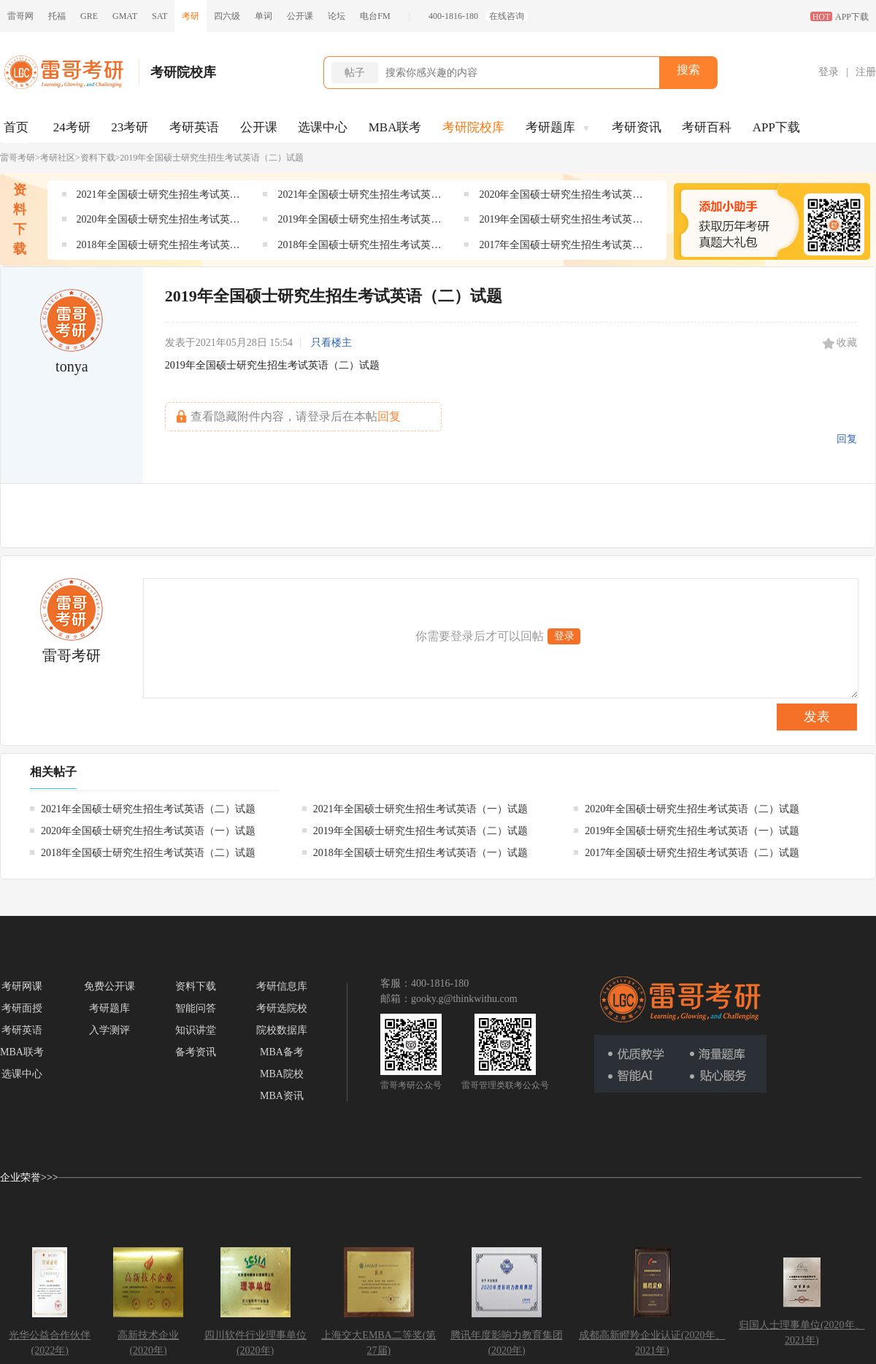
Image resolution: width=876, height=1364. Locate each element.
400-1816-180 (453, 16)
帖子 (355, 72)
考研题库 (558, 127)
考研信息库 (281, 986)
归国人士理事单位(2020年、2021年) (802, 1332)
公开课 (300, 16)
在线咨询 (506, 16)
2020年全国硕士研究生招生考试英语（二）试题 (560, 197)
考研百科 (706, 127)
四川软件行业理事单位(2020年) (255, 1343)
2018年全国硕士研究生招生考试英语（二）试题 (158, 247)
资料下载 (97, 158)
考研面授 (21, 1008)
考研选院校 (281, 1008)
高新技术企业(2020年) (148, 1343)
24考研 (72, 127)
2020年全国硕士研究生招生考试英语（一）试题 (158, 222)
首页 (16, 127)
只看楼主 (331, 342)
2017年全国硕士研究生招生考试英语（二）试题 (560, 247)
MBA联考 (395, 127)
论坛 (336, 16)
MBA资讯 (282, 1095)
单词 (263, 16)
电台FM (375, 16)
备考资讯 (195, 1052)
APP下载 (776, 127)
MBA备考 (282, 1052)
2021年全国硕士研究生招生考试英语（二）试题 (158, 197)
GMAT (124, 16)
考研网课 (21, 986)
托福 (57, 16)
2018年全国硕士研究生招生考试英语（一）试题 (359, 247)
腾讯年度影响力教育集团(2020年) (506, 1343)
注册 (866, 71)
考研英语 (194, 127)
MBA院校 (282, 1073)
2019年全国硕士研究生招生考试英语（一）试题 (560, 222)
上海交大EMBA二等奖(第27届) (378, 1343)
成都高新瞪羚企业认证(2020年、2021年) (652, 1343)
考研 (190, 16)
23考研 (129, 127)
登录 (828, 71)
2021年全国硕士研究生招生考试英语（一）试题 (359, 197)
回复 (847, 439)
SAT (159, 16)
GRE (89, 16)
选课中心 (322, 127)
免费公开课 (109, 986)
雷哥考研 (17, 158)
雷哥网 (20, 16)
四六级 (227, 16)
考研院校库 (473, 127)
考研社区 (57, 158)
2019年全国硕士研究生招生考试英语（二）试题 (359, 222)
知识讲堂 (195, 1030)
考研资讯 (636, 127)
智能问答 (195, 1008)
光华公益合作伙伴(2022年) (50, 1343)
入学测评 (109, 1030)
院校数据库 (281, 1030)
